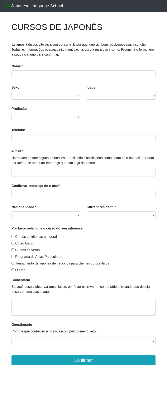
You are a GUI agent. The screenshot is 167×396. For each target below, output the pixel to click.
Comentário (20, 280)
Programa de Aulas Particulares (36, 256)
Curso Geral (22, 243)
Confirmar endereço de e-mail (35, 186)
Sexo (15, 87)
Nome (16, 66)
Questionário (21, 324)
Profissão (19, 108)
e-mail (16, 151)
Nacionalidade (22, 207)
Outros (18, 270)
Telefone (18, 130)
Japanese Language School (33, 6)
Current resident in (101, 207)
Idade (91, 87)
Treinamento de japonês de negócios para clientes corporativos (60, 263)
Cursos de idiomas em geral (34, 236)
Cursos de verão (25, 250)
